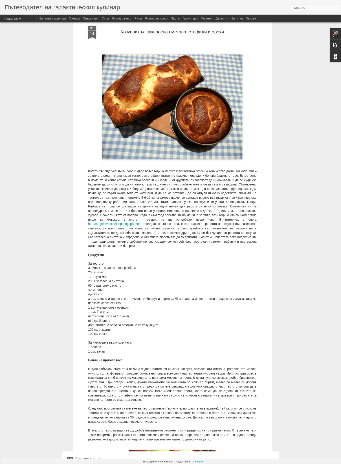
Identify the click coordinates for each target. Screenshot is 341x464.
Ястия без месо (156, 18)
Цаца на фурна (138, 408)
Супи (105, 18)
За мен (251, 18)
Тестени (206, 18)
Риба (138, 18)
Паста (175, 18)
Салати (74, 18)
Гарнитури (190, 18)
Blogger (199, 461)
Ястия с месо (121, 18)
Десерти (222, 18)
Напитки (237, 18)
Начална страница (52, 18)
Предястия (91, 18)
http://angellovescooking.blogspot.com (114, 169)
